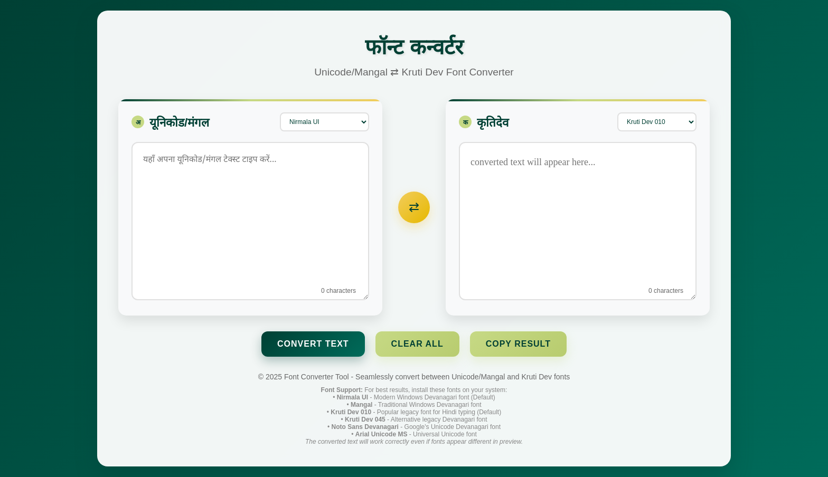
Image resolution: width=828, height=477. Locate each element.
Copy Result (518, 343)
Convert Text (313, 343)
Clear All (417, 343)
